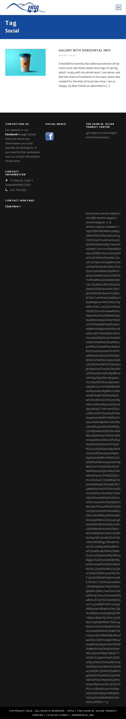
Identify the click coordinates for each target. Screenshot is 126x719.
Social (72, 55)
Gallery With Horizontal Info (85, 50)
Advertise (63, 55)
